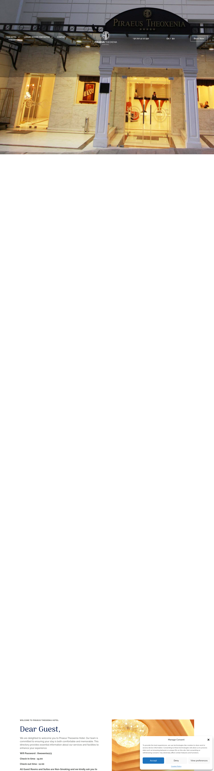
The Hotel (13, 37)
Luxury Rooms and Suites (38, 37)
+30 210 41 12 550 (141, 38)
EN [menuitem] (168, 39)
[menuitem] (168, 38)
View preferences (199, 760)
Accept (153, 760)
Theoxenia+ (15, 40)
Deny (176, 760)
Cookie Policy (176, 766)
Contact (61, 37)
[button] (208, 739)
